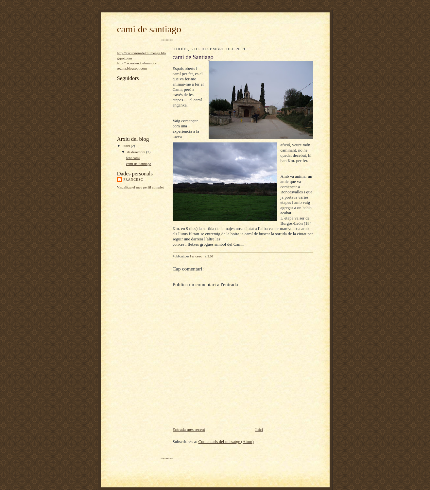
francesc (133, 179)
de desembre (136, 152)
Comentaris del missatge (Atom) (225, 441)
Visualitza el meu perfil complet (140, 187)
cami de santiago (149, 29)
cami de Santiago (138, 164)
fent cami (133, 158)
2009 (127, 146)
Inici (259, 429)
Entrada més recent (189, 429)
